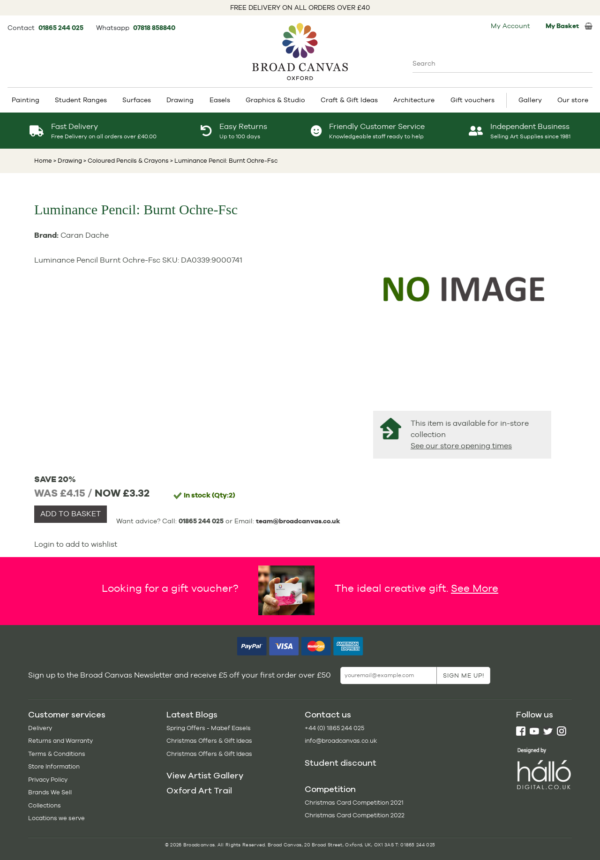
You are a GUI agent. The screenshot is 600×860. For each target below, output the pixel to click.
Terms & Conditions (56, 753)
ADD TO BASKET (70, 513)
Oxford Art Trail (199, 790)
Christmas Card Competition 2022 (355, 815)
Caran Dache (84, 235)
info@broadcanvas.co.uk (341, 740)
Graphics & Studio (275, 100)
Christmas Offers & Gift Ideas (209, 740)
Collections (44, 805)
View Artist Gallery (204, 775)
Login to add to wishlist (75, 544)
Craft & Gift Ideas (349, 100)
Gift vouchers (472, 100)
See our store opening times (461, 445)
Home (43, 160)
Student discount (340, 763)
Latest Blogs (192, 714)
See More (474, 588)
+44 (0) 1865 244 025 (334, 728)
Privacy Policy (48, 779)
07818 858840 (154, 27)
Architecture (414, 100)
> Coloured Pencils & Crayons (125, 160)
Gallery (530, 100)
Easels (220, 100)
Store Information (54, 766)
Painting (25, 100)
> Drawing (67, 160)
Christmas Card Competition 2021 (354, 802)
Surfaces (136, 100)
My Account (510, 26)
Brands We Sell (50, 792)
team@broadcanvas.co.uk (298, 521)
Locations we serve (56, 818)
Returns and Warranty (60, 740)
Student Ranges (81, 100)
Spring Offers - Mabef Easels (208, 728)
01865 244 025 (61, 27)
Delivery (40, 728)
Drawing (180, 100)
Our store (572, 100)
